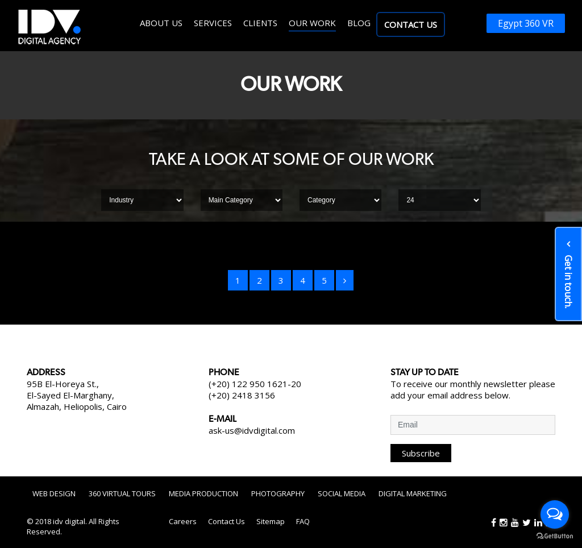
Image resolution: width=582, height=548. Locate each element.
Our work (312, 22)
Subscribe (421, 453)
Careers (183, 521)
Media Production (203, 493)
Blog (359, 22)
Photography (278, 493)
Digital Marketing (413, 493)
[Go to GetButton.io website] (555, 536)
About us (161, 22)
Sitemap (270, 521)
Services (213, 22)
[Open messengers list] (555, 514)
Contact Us (410, 24)
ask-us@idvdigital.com (252, 430)
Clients (260, 22)
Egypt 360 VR (526, 23)
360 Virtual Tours (122, 493)
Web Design (54, 493)
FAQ (303, 521)
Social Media (341, 493)
